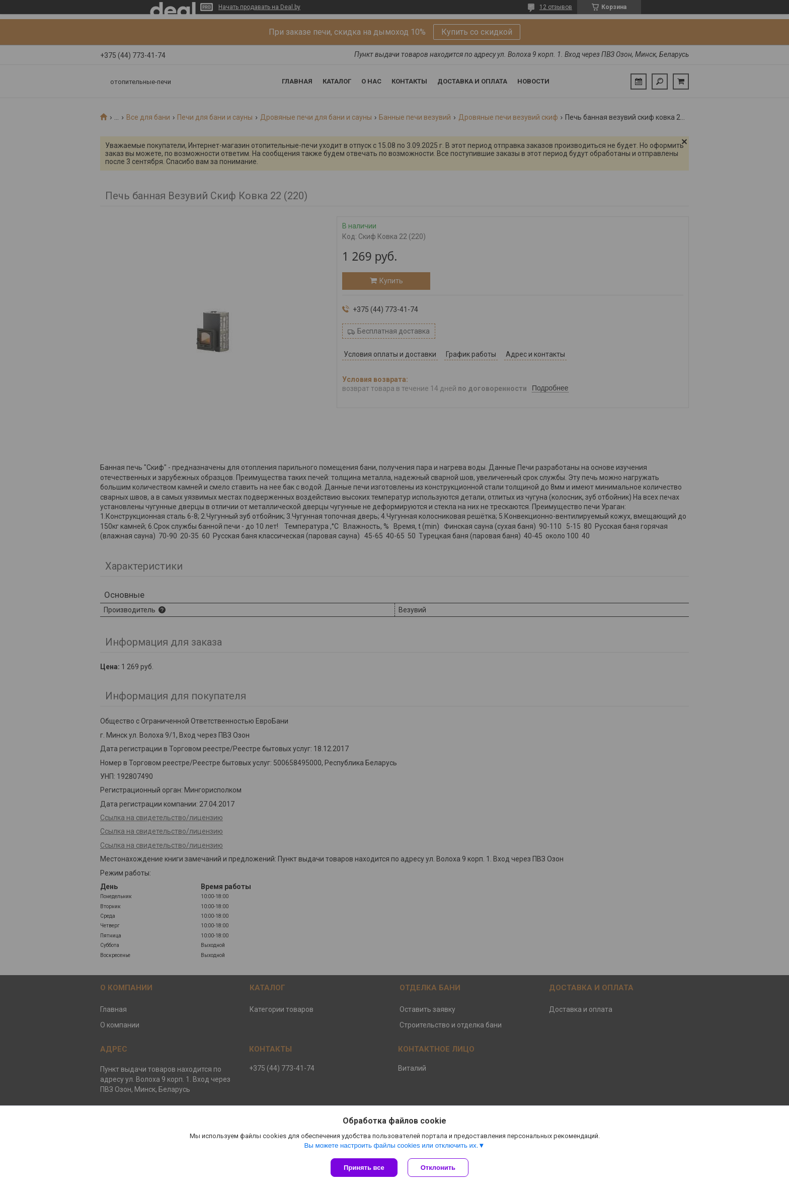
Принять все (364, 1167)
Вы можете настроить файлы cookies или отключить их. (391, 1145)
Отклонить (438, 1167)
